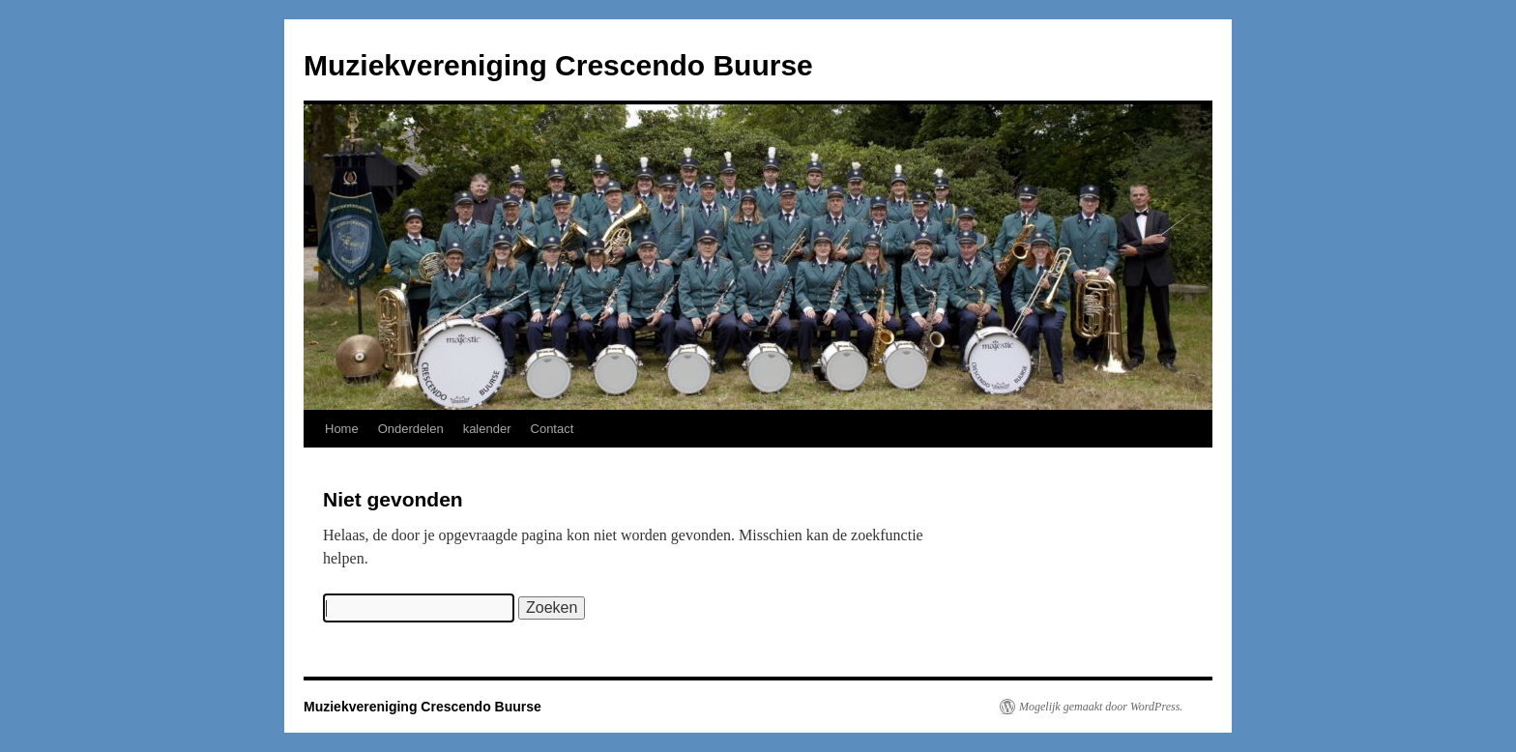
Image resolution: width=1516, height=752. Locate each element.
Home (342, 428)
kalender (487, 428)
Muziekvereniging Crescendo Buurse (558, 65)
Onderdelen (411, 428)
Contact (552, 428)
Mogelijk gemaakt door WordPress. (1100, 706)
